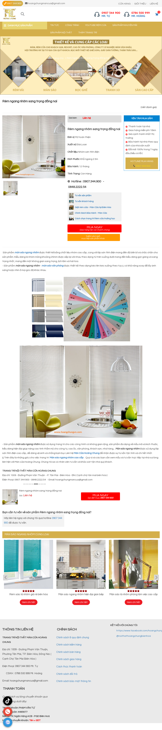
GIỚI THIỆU (140, 3)
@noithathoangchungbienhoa (133, 636)
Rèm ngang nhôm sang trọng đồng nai (40, 490)
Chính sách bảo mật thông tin (73, 681)
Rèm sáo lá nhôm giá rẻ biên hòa (28, 594)
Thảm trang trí (87, 32)
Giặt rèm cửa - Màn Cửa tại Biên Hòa (90, 207)
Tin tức (54, 25)
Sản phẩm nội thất (61, 32)
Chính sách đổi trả (66, 674)
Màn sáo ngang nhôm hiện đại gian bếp (81, 594)
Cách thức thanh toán (69, 666)
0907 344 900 (143, 166)
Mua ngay (95, 228)
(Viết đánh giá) (149, 107)
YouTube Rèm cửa (95, 25)
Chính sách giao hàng (68, 659)
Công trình (72, 25)
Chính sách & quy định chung (72, 637)
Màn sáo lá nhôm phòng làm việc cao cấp (133, 594)
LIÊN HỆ (154, 3)
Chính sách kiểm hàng (68, 644)
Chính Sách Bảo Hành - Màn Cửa (88, 213)
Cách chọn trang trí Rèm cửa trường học (92, 219)
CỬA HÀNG (124, 3)
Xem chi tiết (28, 602)
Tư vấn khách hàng (81, 201)
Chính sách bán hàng (68, 652)
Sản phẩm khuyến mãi (124, 25)
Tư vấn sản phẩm (80, 196)
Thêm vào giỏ (93, 237)
